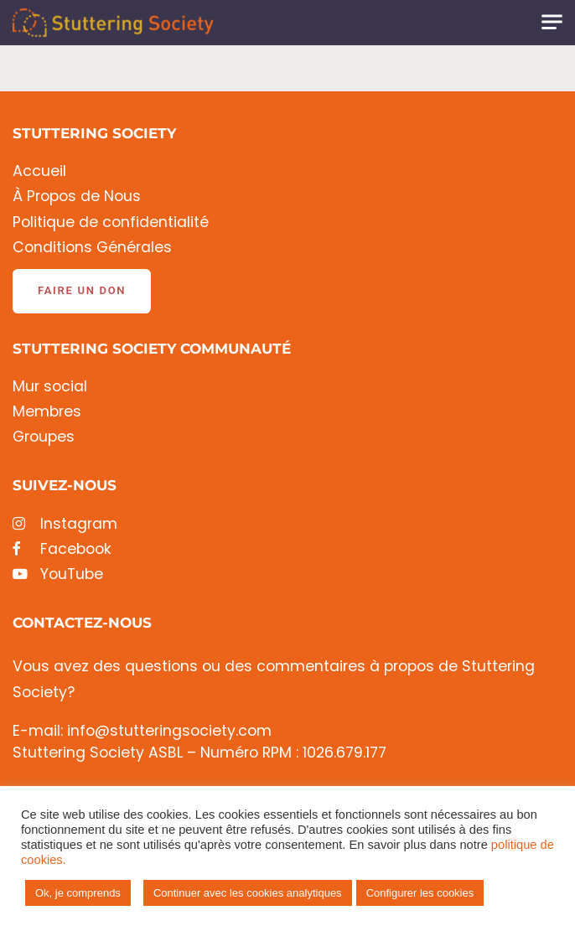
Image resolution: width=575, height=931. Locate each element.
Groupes (44, 437)
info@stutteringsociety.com (169, 731)
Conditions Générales (92, 248)
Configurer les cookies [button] (420, 893)
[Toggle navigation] (551, 22)
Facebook (62, 549)
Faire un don (82, 290)
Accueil (39, 171)
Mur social (50, 387)
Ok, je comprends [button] (78, 893)
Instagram (65, 524)
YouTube (58, 574)
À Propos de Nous (77, 196)
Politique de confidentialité (111, 222)
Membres (47, 412)
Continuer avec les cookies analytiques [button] (247, 893)
